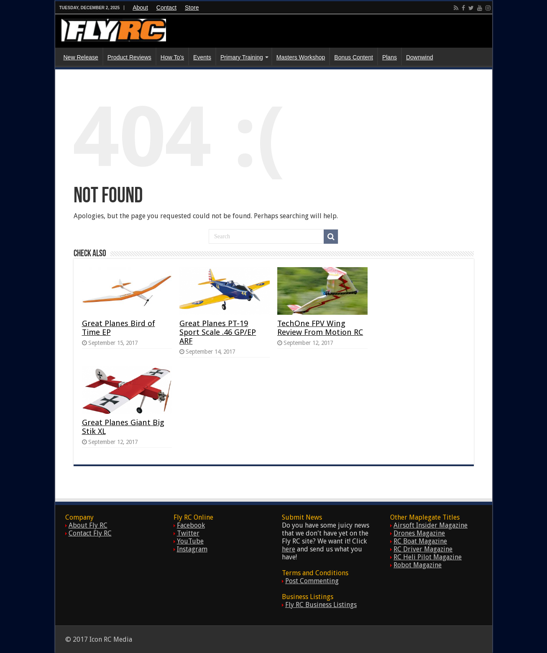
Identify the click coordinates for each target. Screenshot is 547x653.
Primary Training (241, 57)
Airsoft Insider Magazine (431, 525)
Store (192, 7)
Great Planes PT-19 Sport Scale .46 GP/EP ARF (217, 332)
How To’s (172, 57)
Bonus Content (353, 57)
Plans (389, 57)
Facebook (191, 525)
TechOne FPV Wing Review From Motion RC (320, 328)
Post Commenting (312, 581)
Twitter (188, 533)
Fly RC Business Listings (321, 605)
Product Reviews (129, 57)
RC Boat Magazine (420, 541)
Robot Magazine (418, 565)
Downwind (419, 57)
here (288, 549)
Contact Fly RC (90, 533)
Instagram (192, 549)
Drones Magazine (419, 533)
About (140, 7)
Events (202, 57)
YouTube (190, 541)
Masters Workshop (300, 57)
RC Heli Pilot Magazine (428, 557)
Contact (166, 7)
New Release (81, 57)
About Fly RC (88, 525)
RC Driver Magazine (423, 549)
